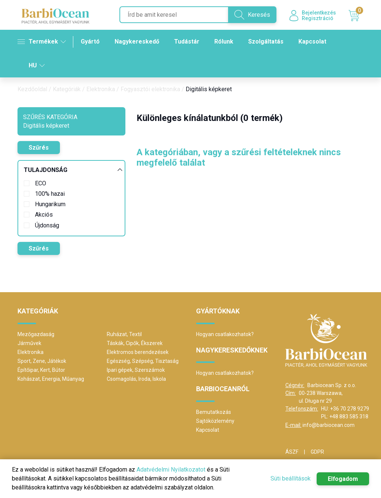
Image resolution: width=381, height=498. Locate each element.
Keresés (252, 15)
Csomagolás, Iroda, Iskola (136, 379)
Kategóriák (67, 89)
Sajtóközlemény (215, 421)
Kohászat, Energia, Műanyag (50, 379)
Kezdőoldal (32, 89)
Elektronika (100, 89)
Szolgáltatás (266, 41)
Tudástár (186, 41)
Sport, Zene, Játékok (41, 361)
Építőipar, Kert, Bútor (41, 370)
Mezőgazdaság (35, 334)
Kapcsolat (312, 41)
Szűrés (39, 147)
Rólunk (223, 41)
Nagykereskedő (137, 41)
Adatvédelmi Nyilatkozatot (171, 469)
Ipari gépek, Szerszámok (136, 370)
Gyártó (90, 41)
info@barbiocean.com (328, 425)
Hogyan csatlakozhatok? (225, 334)
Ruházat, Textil (124, 334)
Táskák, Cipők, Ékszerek (135, 343)
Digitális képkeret (209, 89)
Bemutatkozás (213, 412)
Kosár (356, 16)
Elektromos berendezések (138, 352)
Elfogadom (342, 478)
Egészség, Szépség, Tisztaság (143, 361)
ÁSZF (291, 452)
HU (37, 65)
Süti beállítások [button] (290, 478)
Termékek (41, 41)
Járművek (29, 343)
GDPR (317, 452)
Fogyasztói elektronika (150, 89)
